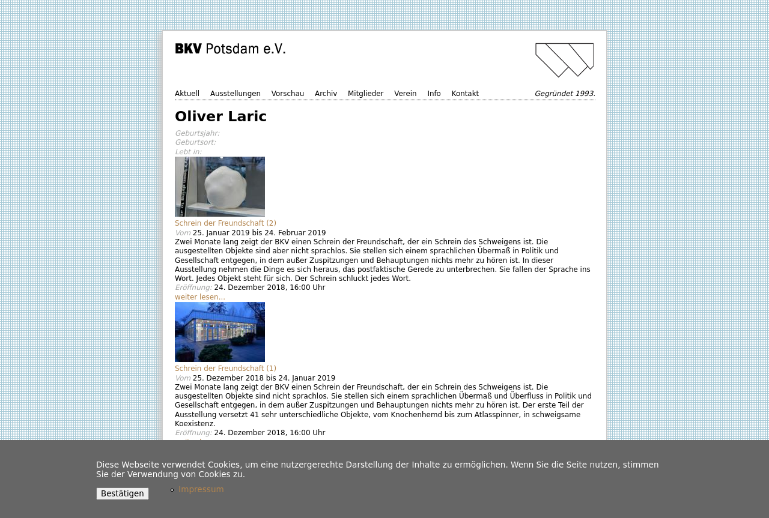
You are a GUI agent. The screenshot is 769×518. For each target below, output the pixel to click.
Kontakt (465, 93)
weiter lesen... (200, 297)
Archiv (326, 93)
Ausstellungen (235, 93)
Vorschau (288, 93)
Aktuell (187, 93)
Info (434, 93)
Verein (405, 93)
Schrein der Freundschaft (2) (225, 223)
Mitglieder (365, 93)
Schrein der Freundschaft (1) (225, 368)
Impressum (201, 489)
